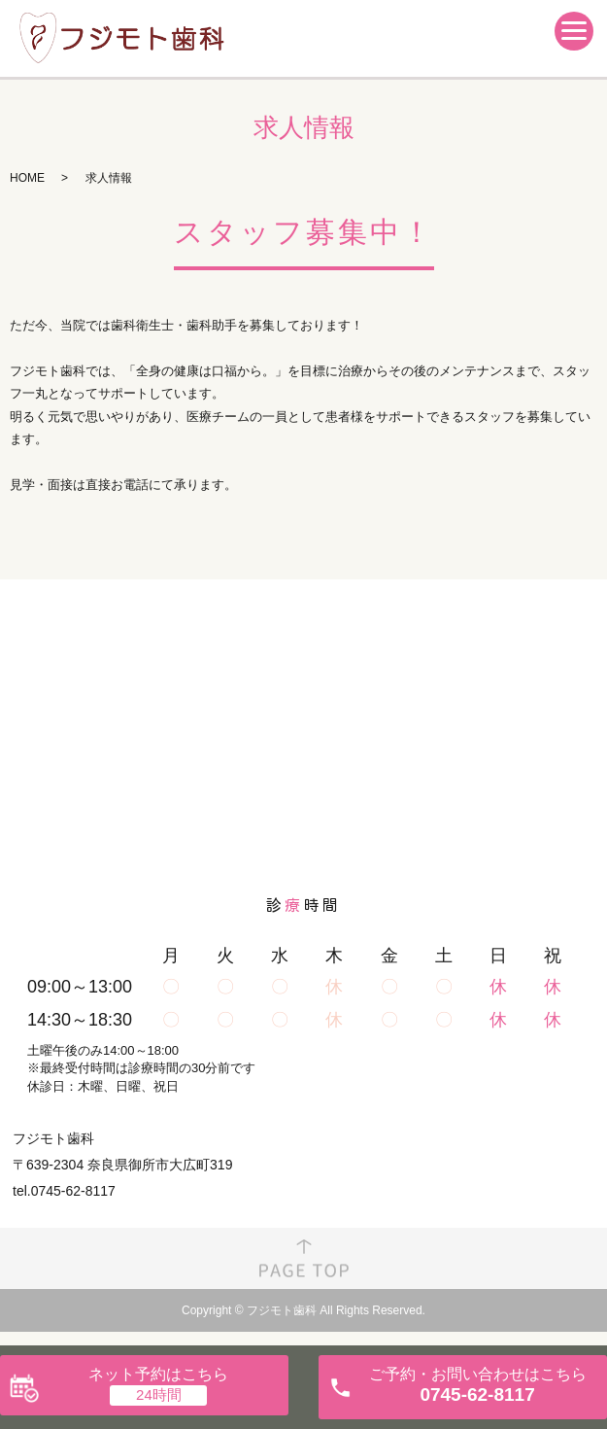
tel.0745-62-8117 (64, 1191)
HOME (27, 178)
